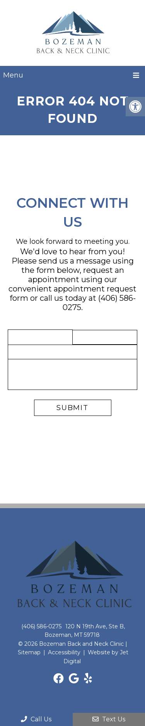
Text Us (108, 719)
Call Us (36, 719)
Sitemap (29, 652)
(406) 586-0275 (41, 626)
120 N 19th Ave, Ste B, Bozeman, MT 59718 (84, 630)
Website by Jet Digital (96, 656)
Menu (13, 75)
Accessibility (64, 652)
